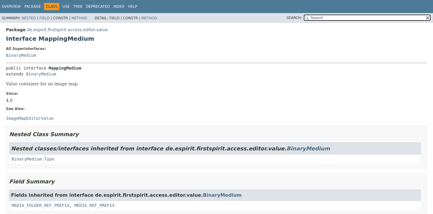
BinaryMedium (21, 55)
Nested (28, 18)
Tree (77, 6)
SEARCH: (294, 18)
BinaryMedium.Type (33, 159)
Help (132, 6)
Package (32, 6)
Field (44, 18)
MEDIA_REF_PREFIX (94, 205)
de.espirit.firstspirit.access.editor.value (67, 29)
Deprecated (98, 6)
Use (66, 6)
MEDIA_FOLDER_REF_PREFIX (40, 205)
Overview (11, 6)
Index (119, 6)
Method (79, 18)
